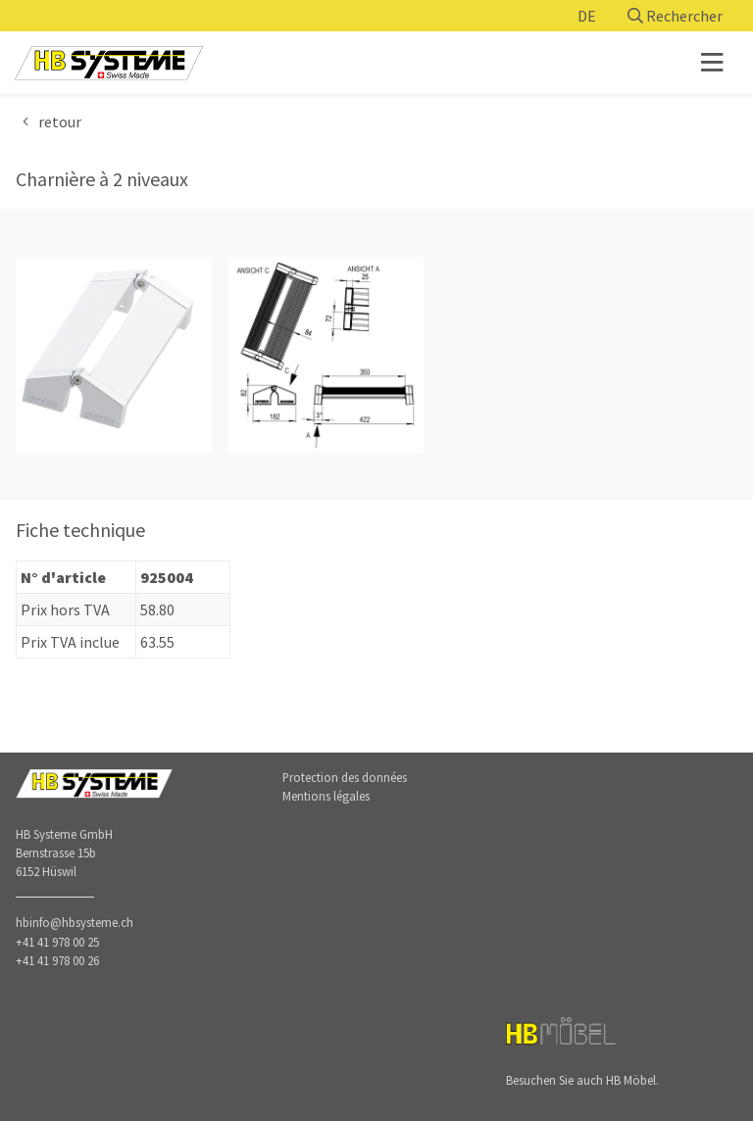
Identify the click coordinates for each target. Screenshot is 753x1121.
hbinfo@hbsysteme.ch (74, 922)
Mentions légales (326, 796)
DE (586, 15)
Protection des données (344, 777)
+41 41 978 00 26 (57, 960)
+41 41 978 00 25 (57, 942)
